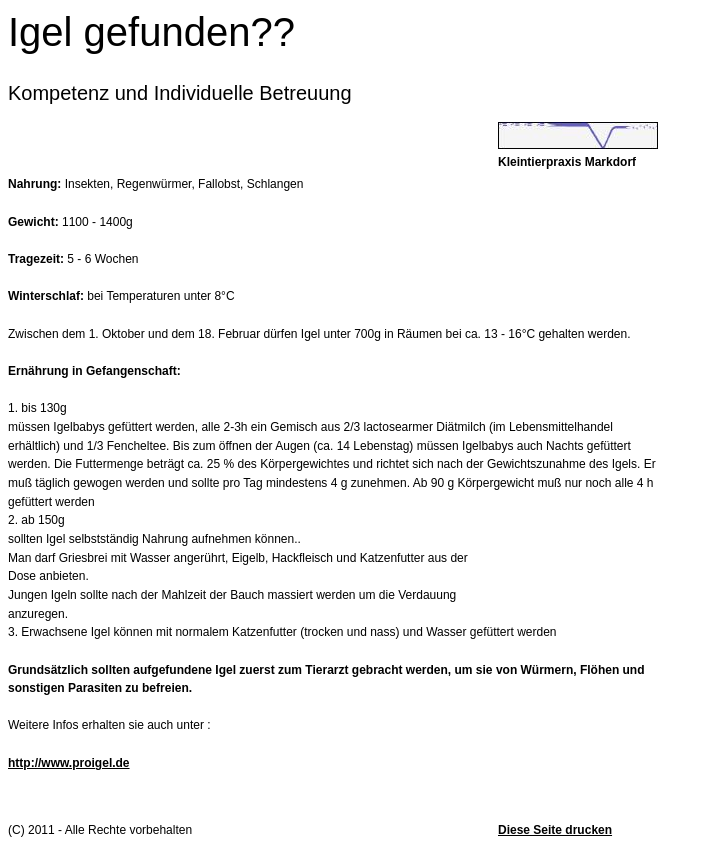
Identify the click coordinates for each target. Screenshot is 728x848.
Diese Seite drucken (555, 830)
